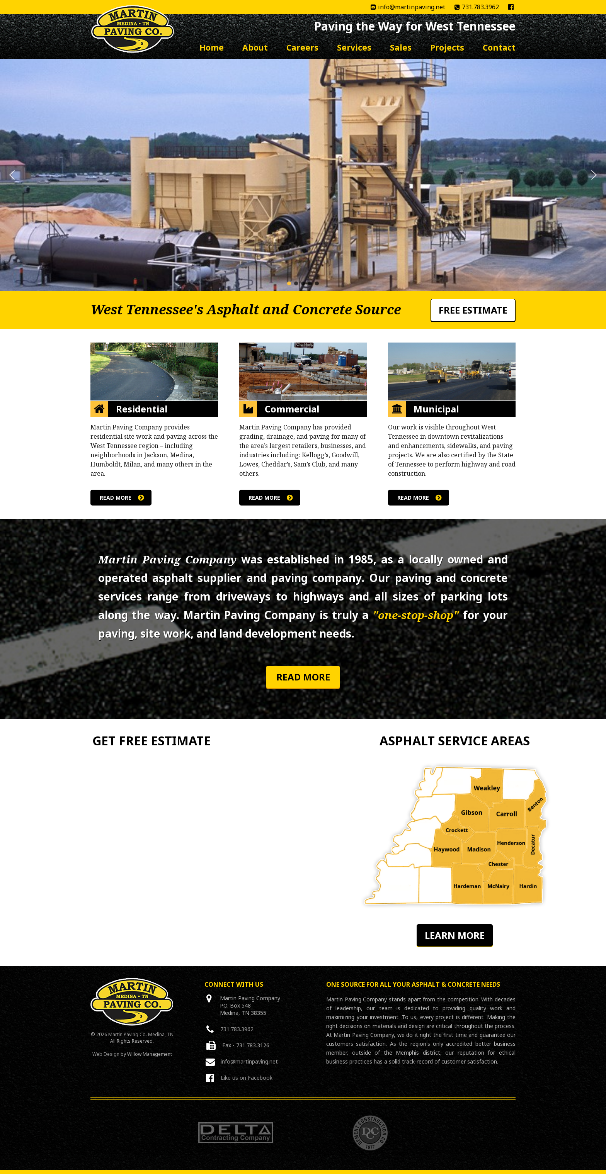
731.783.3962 (473, 7)
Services (354, 47)
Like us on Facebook (246, 1077)
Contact (499, 47)
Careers (302, 47)
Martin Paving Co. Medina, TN (141, 1034)
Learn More (455, 935)
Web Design (105, 1054)
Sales (401, 47)
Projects (447, 47)
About (255, 47)
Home (211, 47)
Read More (303, 676)
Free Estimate (473, 310)
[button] (12, 175)
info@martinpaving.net (404, 7)
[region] (303, 175)
